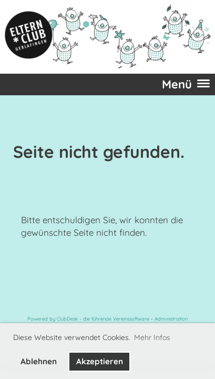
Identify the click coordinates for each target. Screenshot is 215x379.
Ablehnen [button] (39, 361)
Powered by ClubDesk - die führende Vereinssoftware (88, 319)
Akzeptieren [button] (99, 361)
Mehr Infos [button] (152, 337)
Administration (171, 319)
